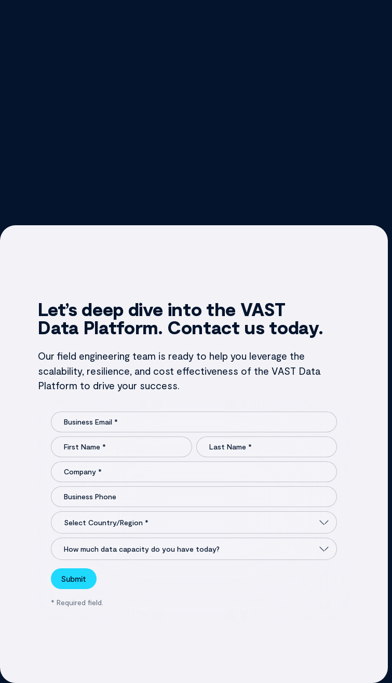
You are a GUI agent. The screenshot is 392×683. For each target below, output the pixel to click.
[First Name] (121, 446)
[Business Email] (193, 422)
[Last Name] (266, 446)
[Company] (193, 471)
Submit (73, 578)
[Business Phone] (193, 496)
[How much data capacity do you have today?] (193, 549)
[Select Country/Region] (193, 522)
